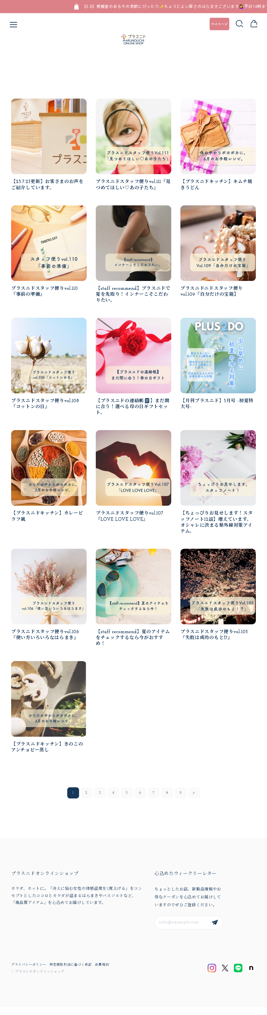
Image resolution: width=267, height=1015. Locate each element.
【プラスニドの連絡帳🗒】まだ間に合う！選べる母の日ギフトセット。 (133, 413)
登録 (215, 930)
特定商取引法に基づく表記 (71, 973)
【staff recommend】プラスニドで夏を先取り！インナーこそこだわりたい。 (133, 300)
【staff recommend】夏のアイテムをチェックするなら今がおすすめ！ (133, 645)
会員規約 (102, 973)
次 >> (194, 801)
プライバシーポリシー (28, 973)
